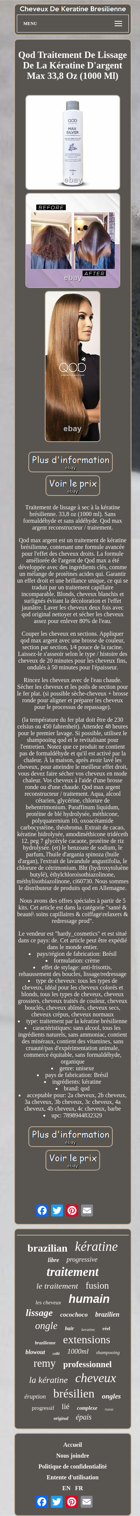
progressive (81, 1259)
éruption (35, 1396)
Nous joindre (72, 1455)
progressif (43, 1408)
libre (53, 1260)
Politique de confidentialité (72, 1466)
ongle (46, 1325)
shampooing (108, 1352)
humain (89, 1298)
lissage (39, 1312)
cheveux (95, 1378)
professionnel (87, 1364)
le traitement (57, 1286)
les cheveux (48, 1302)
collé (56, 1353)
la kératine (48, 1380)
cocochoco (74, 1314)
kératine (96, 1246)
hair (69, 1328)
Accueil (72, 1445)
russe (109, 1409)
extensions (87, 1339)
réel (106, 1328)
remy (45, 1363)
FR (79, 1488)
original (61, 1418)
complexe (87, 1408)
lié (65, 1406)
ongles (111, 1396)
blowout (35, 1352)
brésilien (73, 1393)
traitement (73, 1272)
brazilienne (45, 1342)
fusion (97, 1285)
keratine (88, 1329)
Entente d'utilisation (73, 1477)
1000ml (77, 1351)
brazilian (47, 1248)
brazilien (107, 1314)
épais (83, 1417)
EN (66, 1488)
